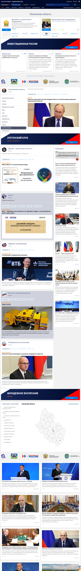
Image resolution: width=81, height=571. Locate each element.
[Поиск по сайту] (59, 5)
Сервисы (7, 7)
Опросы (25, 34)
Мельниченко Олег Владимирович (63, 19)
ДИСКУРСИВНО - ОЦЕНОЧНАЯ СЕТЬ (12, 1)
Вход (72, 4)
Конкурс (71, 397)
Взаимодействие (36, 7)
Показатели (32, 4)
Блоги (43, 7)
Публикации (14, 7)
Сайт (6, 29)
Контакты (75, 1)
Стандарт (72, 47)
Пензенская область (16, 4)
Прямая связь (46, 29)
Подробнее (14, 28)
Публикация (59, 149)
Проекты (15, 36)
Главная (2, 7)
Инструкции (69, 1)
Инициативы (34, 34)
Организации (27, 7)
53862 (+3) (78, 4)
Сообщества (20, 7)
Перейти (71, 142)
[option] (32, 81)
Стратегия (5, 5)
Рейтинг (46, 35)
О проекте (78, 7)
